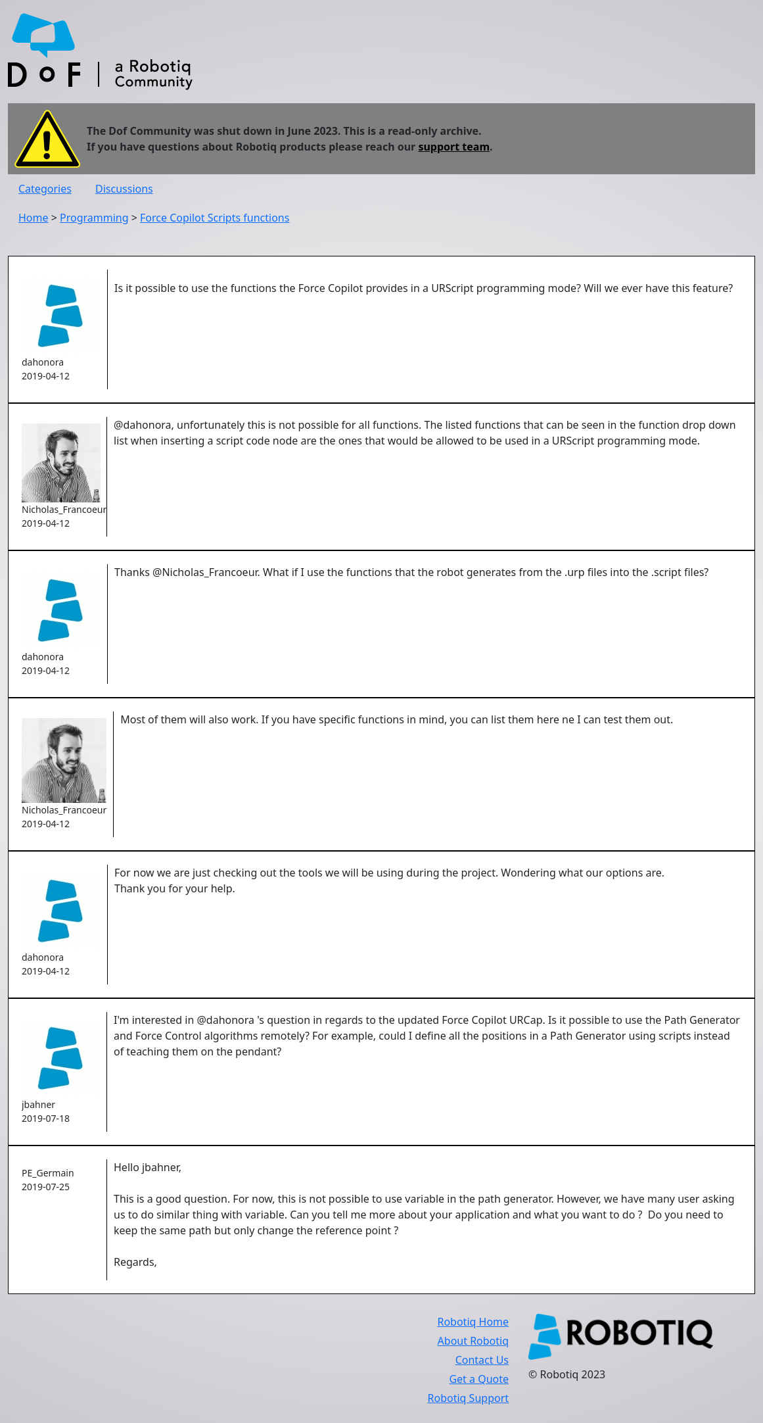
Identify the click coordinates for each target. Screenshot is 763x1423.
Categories (45, 188)
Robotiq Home (473, 1321)
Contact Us (482, 1360)
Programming (94, 217)
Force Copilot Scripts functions (214, 217)
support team (454, 146)
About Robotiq (473, 1341)
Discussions (124, 188)
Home (33, 217)
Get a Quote (479, 1379)
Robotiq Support (468, 1398)
